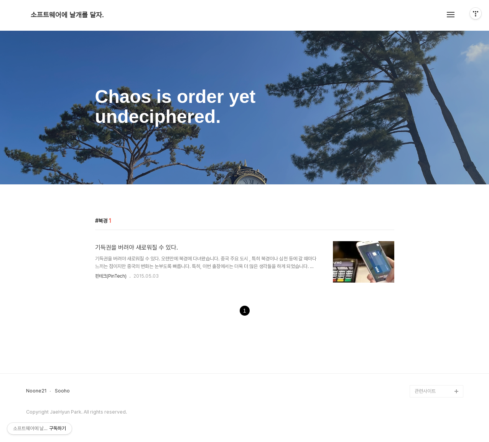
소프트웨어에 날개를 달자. (67, 15)
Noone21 (36, 391)
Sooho (62, 391)
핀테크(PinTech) (111, 276)
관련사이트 (425, 391)
